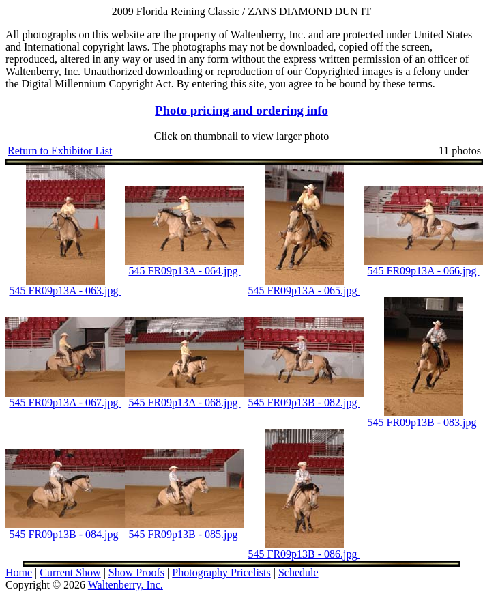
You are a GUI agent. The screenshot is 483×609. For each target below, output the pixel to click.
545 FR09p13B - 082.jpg (304, 402)
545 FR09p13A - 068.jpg (184, 402)
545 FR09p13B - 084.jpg (65, 534)
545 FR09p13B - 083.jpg (423, 422)
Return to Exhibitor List (60, 150)
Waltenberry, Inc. (125, 585)
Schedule (298, 572)
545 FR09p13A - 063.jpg (65, 290)
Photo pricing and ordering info (241, 110)
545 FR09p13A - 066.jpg (423, 271)
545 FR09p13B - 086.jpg (304, 554)
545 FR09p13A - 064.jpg (184, 271)
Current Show (70, 572)
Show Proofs (136, 572)
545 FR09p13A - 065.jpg (304, 290)
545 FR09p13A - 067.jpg (65, 402)
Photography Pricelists (221, 572)
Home (18, 572)
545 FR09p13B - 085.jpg (184, 534)
